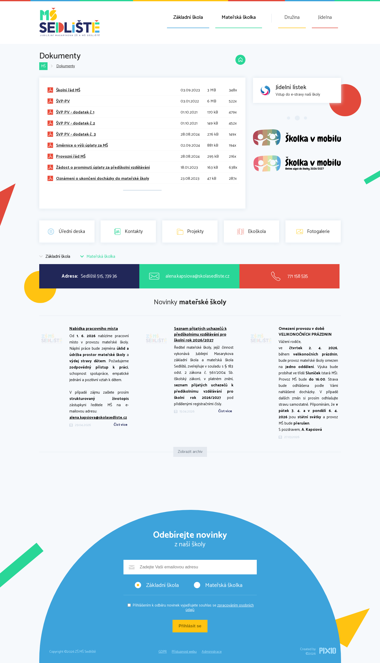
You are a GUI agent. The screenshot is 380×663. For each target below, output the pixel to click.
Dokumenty (65, 66)
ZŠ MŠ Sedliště (69, 22)
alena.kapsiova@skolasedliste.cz (98, 417)
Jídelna (325, 17)
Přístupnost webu (184, 652)
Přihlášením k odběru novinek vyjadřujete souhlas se (193, 607)
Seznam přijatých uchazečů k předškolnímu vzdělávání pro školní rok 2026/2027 (200, 334)
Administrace (212, 652)
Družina (292, 17)
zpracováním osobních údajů (220, 607)
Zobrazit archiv (190, 451)
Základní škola (188, 17)
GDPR (162, 652)
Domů (240, 60)
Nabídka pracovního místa (93, 328)
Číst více (121, 425)
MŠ (43, 66)
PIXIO (327, 651)
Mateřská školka (239, 17)
